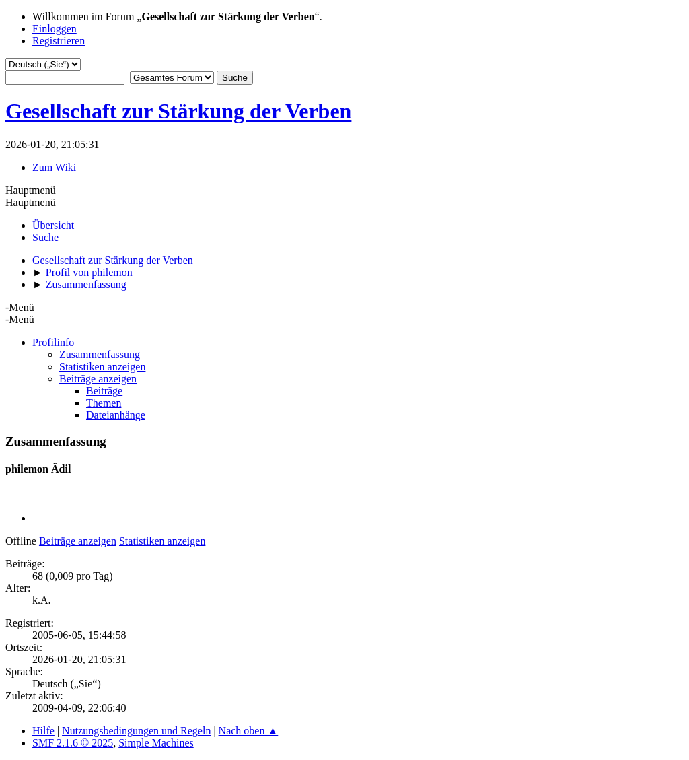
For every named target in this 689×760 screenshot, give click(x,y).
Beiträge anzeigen (98, 378)
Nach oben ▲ (249, 730)
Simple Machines (156, 743)
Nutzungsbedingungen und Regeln (136, 730)
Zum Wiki (54, 167)
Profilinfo (53, 342)
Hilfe (43, 730)
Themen (103, 403)
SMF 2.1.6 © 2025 (72, 743)
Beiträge (104, 390)
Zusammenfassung (99, 354)
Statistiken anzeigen (102, 366)
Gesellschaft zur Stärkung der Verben (178, 111)
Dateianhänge (115, 415)
